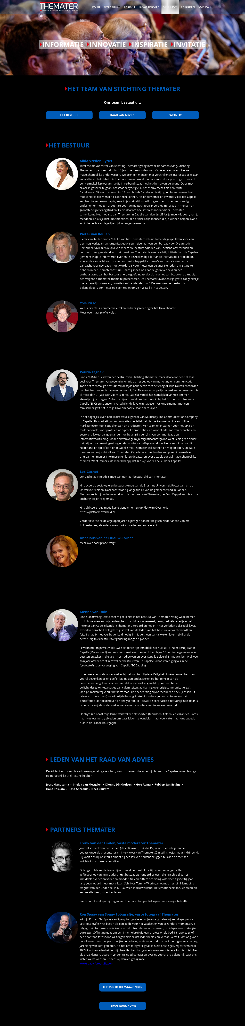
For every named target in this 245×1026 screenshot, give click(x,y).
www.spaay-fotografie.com (96, 963)
